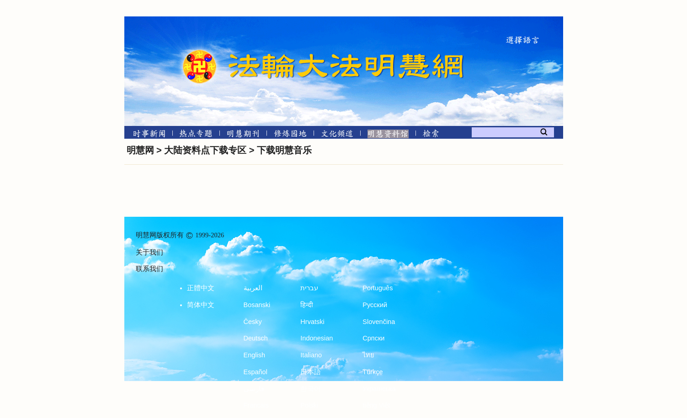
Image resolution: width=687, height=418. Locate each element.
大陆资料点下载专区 (205, 150)
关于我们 (149, 252)
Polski (309, 405)
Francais (256, 405)
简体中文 (200, 304)
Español (255, 372)
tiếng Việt (376, 405)
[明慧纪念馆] (388, 133)
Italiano (311, 355)
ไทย (368, 355)
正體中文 (200, 288)
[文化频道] (337, 133)
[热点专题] (196, 133)
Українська (379, 388)
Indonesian (316, 338)
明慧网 (140, 150)
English (255, 355)
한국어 (310, 388)
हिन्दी (306, 304)
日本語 (310, 372)
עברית (309, 288)
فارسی (254, 388)
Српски (373, 338)
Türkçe (372, 372)
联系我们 (149, 268)
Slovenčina (378, 321)
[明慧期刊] (243, 133)
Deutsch (256, 338)
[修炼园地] (290, 133)
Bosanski (257, 304)
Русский (374, 304)
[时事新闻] (146, 133)
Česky (253, 321)
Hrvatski (312, 321)
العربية (253, 288)
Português (377, 288)
